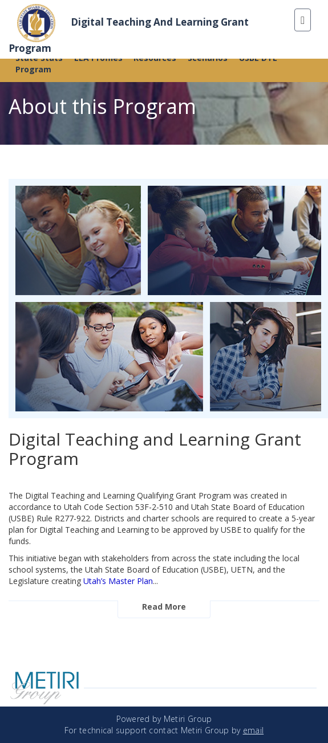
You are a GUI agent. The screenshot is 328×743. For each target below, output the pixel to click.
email (253, 730)
